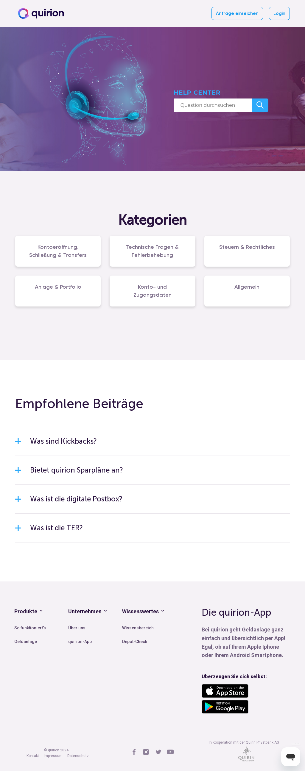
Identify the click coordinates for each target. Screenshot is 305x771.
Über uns (76, 627)
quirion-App (80, 641)
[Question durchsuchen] (213, 105)
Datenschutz (78, 756)
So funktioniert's (30, 627)
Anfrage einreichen (237, 13)
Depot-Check (134, 641)
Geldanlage (25, 641)
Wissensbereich (138, 627)
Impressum (53, 756)
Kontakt (33, 756)
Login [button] (279, 13)
